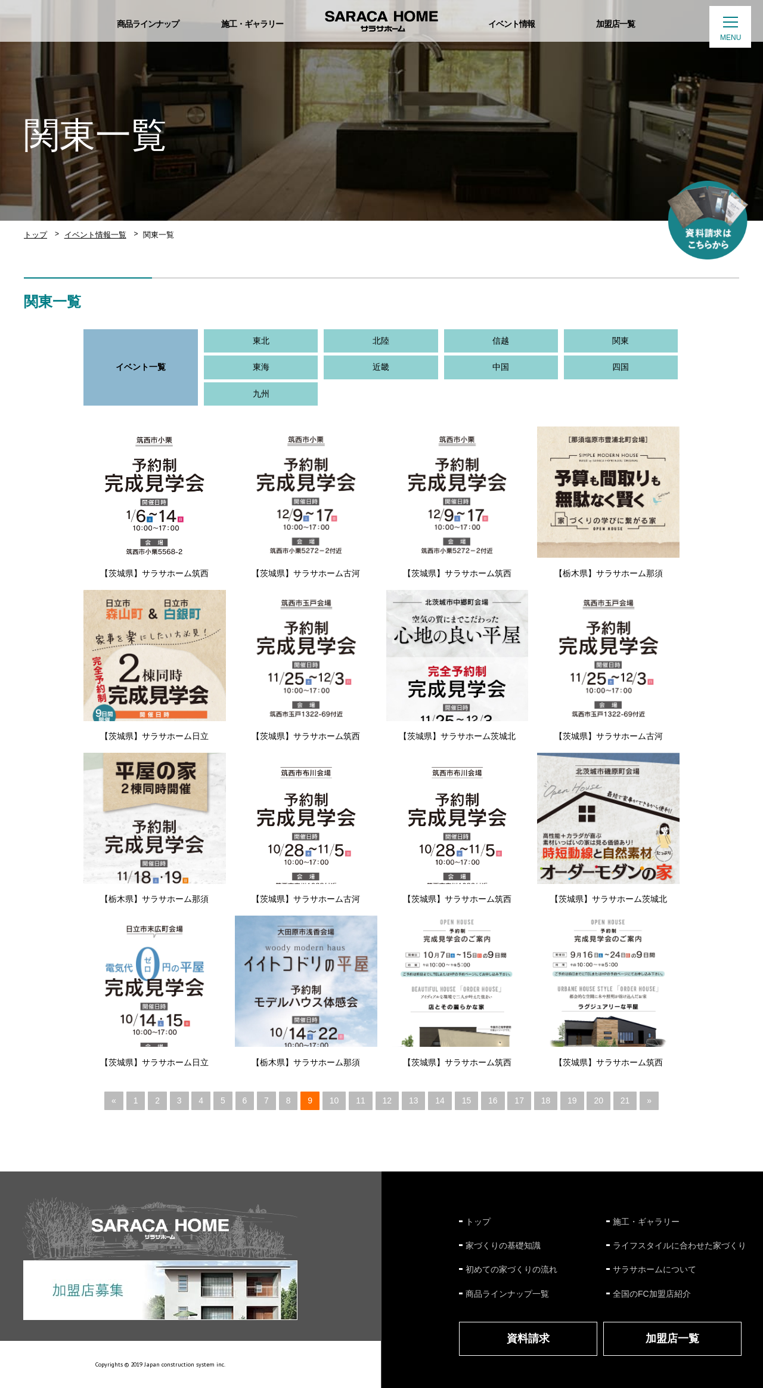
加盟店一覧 (672, 1338)
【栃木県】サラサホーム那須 (608, 573)
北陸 (381, 340)
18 (546, 1100)
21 (625, 1100)
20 (598, 1100)
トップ (35, 234)
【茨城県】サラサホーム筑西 (154, 573)
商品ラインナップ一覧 (507, 1294)
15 (467, 1100)
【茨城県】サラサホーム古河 (306, 573)
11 (360, 1100)
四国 (620, 367)
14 (440, 1100)
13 (413, 1100)
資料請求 (528, 1338)
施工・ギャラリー (646, 1221)
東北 (261, 340)
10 (334, 1100)
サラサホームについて (654, 1269)
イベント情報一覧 (95, 234)
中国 (500, 367)
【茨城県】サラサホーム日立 (154, 736)
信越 (500, 340)
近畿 (381, 367)
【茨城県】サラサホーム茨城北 (457, 736)
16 (493, 1100)
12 (387, 1100)
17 (519, 1100)
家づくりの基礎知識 (503, 1245)
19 (572, 1100)
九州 (261, 393)
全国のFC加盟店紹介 (652, 1294)
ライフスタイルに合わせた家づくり (679, 1245)
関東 (620, 340)
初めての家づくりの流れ (511, 1269)
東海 (261, 367)
